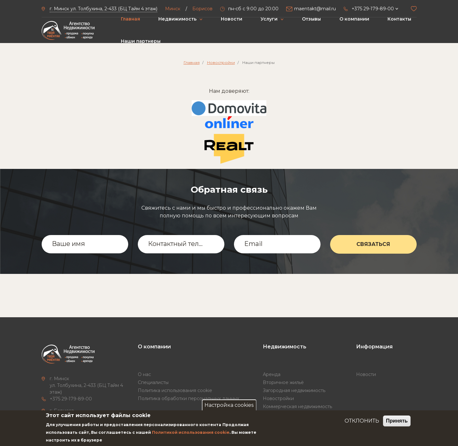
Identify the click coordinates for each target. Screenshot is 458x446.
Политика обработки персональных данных (188, 398)
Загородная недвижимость (294, 390)
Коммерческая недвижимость (297, 406)
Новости (231, 19)
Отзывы (311, 19)
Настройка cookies (229, 405)
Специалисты (153, 382)
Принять (397, 421)
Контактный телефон (177, 244)
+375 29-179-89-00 (71, 399)
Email (253, 244)
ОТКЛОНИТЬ (362, 421)
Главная (130, 19)
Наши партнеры (141, 41)
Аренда (271, 374)
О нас (144, 374)
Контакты (399, 19)
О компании (354, 19)
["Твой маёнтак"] (68, 30)
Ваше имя (68, 244)
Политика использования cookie (175, 390)
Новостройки (221, 62)
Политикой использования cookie (190, 432)
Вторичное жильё (283, 382)
